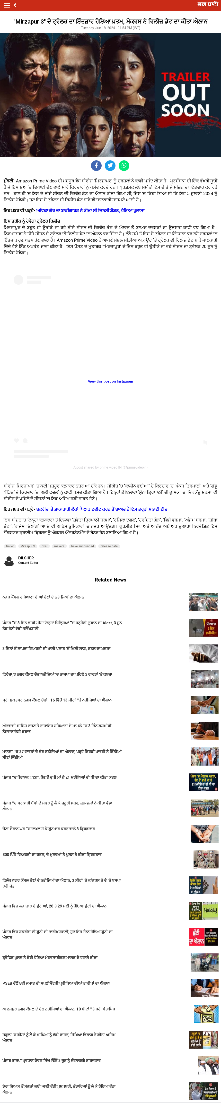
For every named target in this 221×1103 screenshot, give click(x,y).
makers (59, 546)
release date (109, 546)
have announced (82, 546)
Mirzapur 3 (28, 546)
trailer (10, 546)
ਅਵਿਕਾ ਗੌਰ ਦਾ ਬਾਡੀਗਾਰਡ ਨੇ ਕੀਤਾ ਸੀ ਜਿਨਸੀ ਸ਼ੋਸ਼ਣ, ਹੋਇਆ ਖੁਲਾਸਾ (90, 210)
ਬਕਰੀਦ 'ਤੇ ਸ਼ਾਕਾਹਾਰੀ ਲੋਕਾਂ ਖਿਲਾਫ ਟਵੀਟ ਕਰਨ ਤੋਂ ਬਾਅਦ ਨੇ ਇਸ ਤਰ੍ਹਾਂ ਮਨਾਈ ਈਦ (102, 509)
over (44, 546)
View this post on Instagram (110, 381)
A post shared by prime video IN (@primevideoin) (110, 467)
